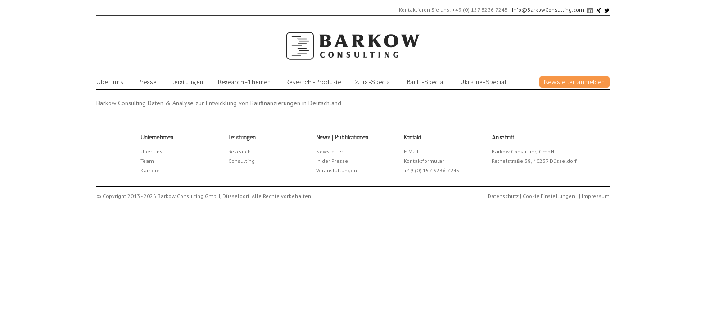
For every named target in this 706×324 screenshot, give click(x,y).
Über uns (109, 82)
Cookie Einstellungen (549, 196)
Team (147, 161)
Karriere (150, 170)
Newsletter (329, 151)
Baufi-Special (426, 82)
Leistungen (187, 82)
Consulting (241, 161)
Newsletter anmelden (574, 82)
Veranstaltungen (336, 170)
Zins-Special (373, 82)
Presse (147, 82)
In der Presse (332, 161)
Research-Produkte (313, 82)
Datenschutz (503, 196)
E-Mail (411, 151)
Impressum (596, 196)
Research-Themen (244, 82)
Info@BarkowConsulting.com (548, 9)
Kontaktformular (424, 161)
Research (239, 151)
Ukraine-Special (483, 82)
